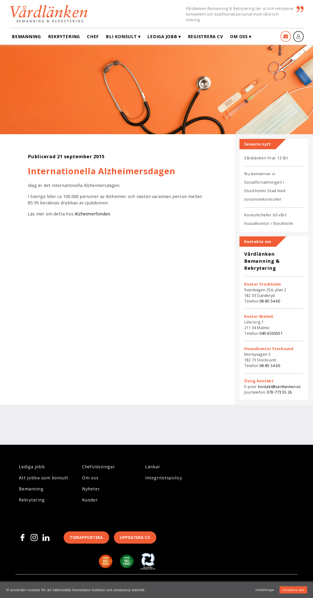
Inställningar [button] (264, 590)
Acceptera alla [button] (293, 590)
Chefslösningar (98, 466)
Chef (93, 36)
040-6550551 (271, 333)
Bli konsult (121, 36)
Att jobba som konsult (43, 478)
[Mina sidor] (298, 36)
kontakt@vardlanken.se (279, 386)
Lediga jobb (162, 36)
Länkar (152, 466)
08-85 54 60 (269, 301)
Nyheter (91, 489)
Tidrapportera (86, 537)
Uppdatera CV (135, 537)
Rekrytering (64, 36)
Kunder (90, 500)
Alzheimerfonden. (93, 214)
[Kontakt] (285, 36)
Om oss (239, 36)
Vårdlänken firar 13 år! (266, 158)
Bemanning (26, 36)
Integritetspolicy (163, 478)
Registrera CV (205, 36)
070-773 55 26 (279, 392)
